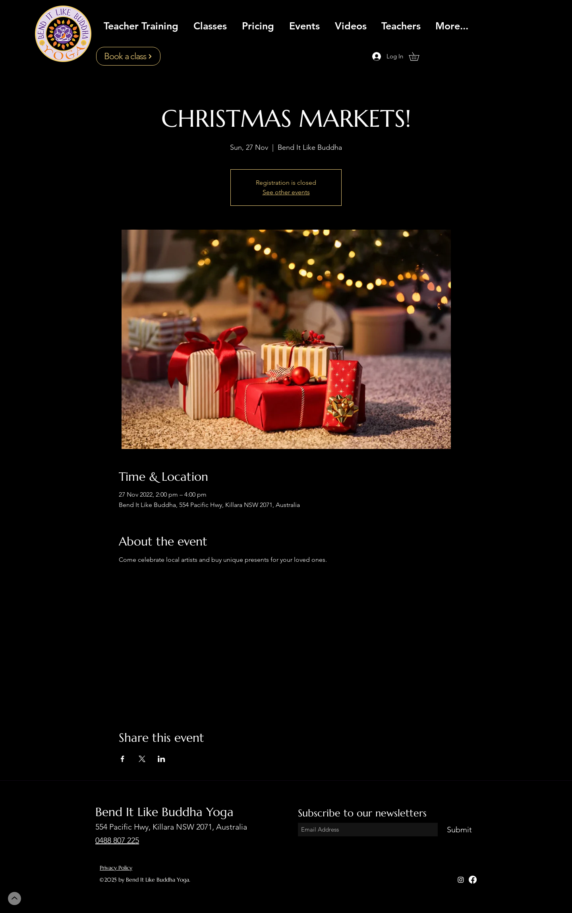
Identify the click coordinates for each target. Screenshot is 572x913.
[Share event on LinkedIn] (161, 759)
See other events (286, 192)
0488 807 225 (117, 840)
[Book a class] (128, 56)
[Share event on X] (142, 759)
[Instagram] (461, 880)
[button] (418, 56)
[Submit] (459, 830)
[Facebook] (473, 880)
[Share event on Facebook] (122, 759)
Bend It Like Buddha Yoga (164, 812)
